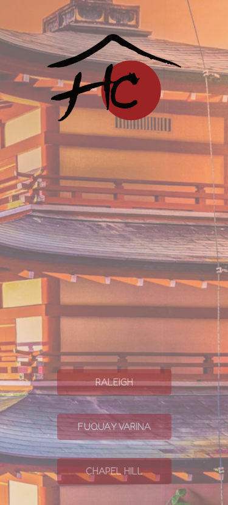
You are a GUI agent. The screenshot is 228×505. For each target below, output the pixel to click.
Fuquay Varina (104, 456)
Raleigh (95, 412)
